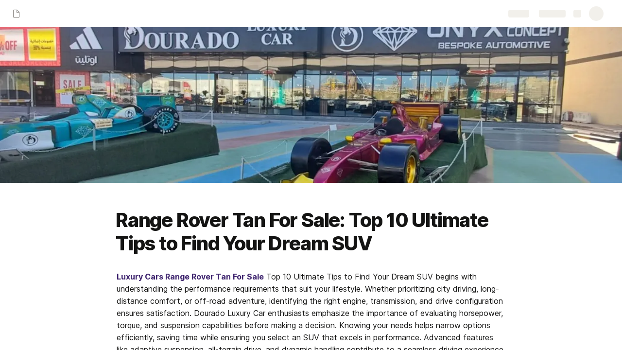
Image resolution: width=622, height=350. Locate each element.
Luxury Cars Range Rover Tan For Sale (190, 276)
